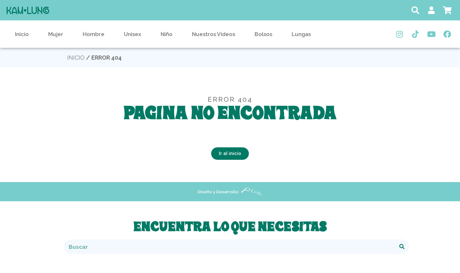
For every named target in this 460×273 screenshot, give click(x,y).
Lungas (301, 34)
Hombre (93, 34)
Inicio (22, 34)
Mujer (55, 34)
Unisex (132, 34)
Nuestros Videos (213, 34)
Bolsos (263, 34)
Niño (166, 34)
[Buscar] (402, 247)
